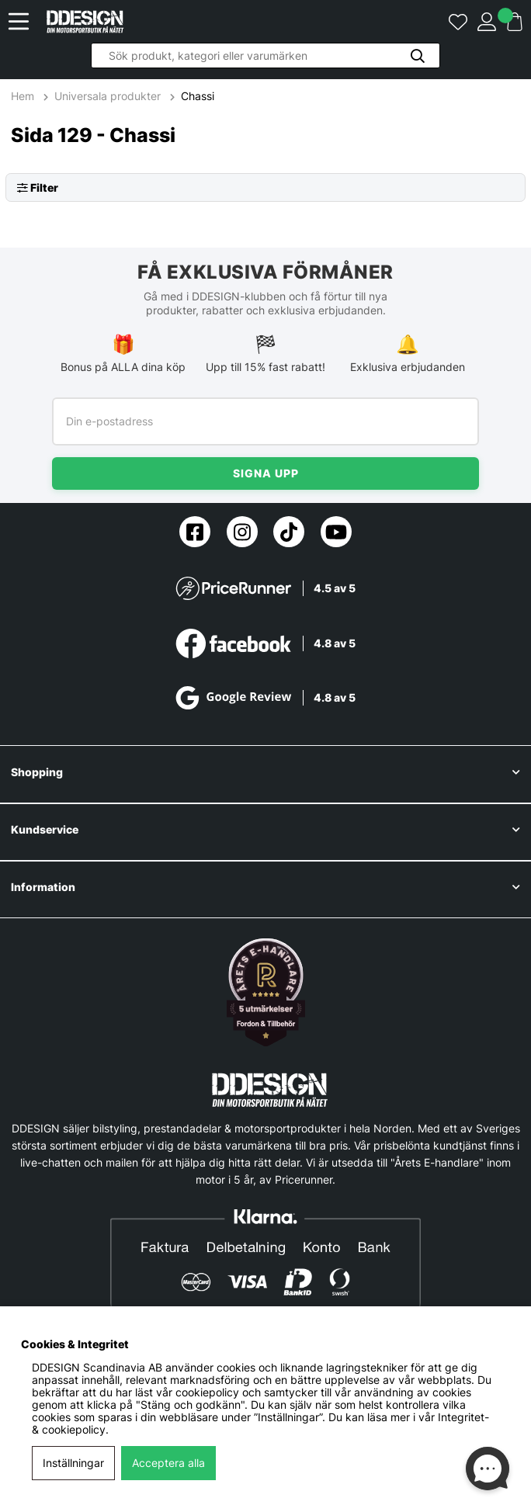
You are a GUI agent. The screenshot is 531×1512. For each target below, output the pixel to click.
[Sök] (265, 55)
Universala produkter (107, 96)
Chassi (197, 96)
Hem (24, 96)
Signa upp (266, 473)
